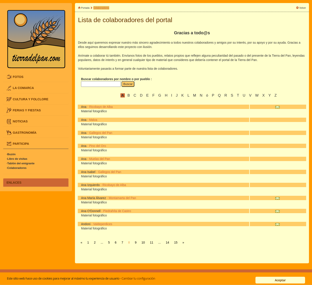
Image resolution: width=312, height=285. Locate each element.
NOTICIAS (20, 121)
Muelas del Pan (99, 159)
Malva (93, 120)
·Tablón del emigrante (20, 163)
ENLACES (13, 182)
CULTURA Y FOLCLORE (30, 99)
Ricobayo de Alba (101, 107)
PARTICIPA (21, 143)
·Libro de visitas (16, 159)
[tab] (35, 77)
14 (167, 242)
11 (151, 242)
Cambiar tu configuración (138, 278)
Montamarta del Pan (122, 198)
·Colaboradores (16, 168)
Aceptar (280, 280)
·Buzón (11, 154)
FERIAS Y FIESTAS (27, 110)
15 (175, 242)
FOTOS (18, 76)
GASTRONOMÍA (25, 132)
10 (143, 242)
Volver (302, 8)
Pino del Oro (97, 146)
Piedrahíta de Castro (117, 211)
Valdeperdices (102, 224)
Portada (85, 8)
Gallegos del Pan (100, 133)
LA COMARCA (23, 88)
